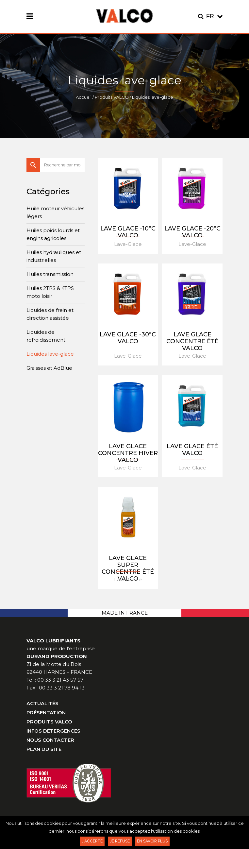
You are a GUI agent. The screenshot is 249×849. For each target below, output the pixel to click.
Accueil (83, 97)
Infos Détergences (53, 731)
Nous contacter (50, 740)
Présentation (46, 712)
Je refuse (120, 841)
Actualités (42, 703)
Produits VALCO (112, 97)
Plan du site (43, 749)
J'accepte (92, 841)
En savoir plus (152, 841)
